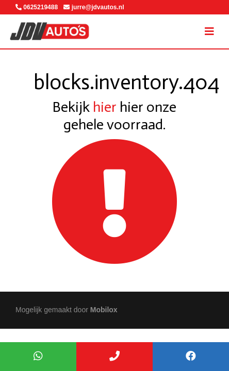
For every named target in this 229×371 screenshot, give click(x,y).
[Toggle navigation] (209, 31)
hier (105, 106)
